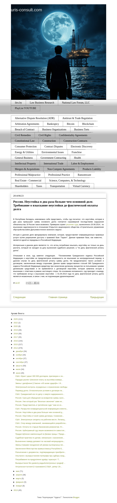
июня (18, 373)
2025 (16, 319)
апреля (19, 475)
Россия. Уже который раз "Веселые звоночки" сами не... (39, 401)
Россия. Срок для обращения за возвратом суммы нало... (40, 398)
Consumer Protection (26, 146)
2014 (16, 348)
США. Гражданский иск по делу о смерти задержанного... (40, 394)
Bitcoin (70, 123)
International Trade (53, 163)
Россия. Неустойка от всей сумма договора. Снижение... (39, 416)
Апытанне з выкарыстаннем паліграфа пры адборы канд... (40, 456)
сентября (20, 362)
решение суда (72, 224)
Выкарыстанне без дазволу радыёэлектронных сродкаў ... (40, 463)
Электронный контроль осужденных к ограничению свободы (41, 387)
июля (18, 369)
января (19, 486)
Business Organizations (54, 129)
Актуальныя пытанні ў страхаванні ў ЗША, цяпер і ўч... (38, 467)
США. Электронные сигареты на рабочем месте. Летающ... (40, 420)
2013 (16, 490)
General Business (24, 157)
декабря (19, 351)
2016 (16, 341)
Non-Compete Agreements (61, 169)
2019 (16, 330)
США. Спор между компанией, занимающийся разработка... (41, 423)
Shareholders (21, 186)
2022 (16, 323)
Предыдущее (97, 297)
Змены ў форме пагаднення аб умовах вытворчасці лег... (39, 445)
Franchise (77, 152)
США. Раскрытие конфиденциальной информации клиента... (41, 409)
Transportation (57, 186)
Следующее (19, 297)
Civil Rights (45, 135)
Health (77, 157)
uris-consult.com (26, 9)
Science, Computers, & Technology (67, 180)
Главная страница (58, 297)
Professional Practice (59, 174)
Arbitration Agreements (27, 123)
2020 (16, 326)
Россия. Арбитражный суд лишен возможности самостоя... (40, 430)
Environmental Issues (53, 152)
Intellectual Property (25, 163)
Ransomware (84, 174)
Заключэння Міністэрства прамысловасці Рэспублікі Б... (39, 449)
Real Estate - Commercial (28, 180)
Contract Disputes (53, 146)
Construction (49, 140)
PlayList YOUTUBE (25, 108)
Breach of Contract (24, 129)
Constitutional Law (25, 140)
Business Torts (81, 129)
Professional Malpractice (27, 174)
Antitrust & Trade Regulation (77, 118)
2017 (16, 337)
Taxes (39, 186)
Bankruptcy (53, 123)
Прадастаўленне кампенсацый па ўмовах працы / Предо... (40, 434)
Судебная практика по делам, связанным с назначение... (39, 438)
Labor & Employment (82, 163)
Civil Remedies (23, 135)
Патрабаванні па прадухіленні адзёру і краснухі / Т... (37, 459)
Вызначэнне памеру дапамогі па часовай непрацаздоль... (40, 441)
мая (18, 471)
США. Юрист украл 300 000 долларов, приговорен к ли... (39, 376)
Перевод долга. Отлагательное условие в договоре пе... (39, 391)
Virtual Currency (81, 186)
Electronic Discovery (81, 146)
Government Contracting (53, 157)
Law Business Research (42, 102)
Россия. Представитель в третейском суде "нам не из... (39, 405)
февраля (20, 482)
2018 (16, 333)
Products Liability (92, 169)
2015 (16, 344)
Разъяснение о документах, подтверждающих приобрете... (40, 452)
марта (19, 478)
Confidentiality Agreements (73, 135)
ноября (19, 355)
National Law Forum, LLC (76, 102)
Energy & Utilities (24, 152)
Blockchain (88, 123)
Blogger (76, 497)
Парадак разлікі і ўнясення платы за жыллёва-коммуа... (39, 380)
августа (19, 366)
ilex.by (18, 102)
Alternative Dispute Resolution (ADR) (35, 118)
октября (19, 358)
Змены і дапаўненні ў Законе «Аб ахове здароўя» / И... (38, 383)
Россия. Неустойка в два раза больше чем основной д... (39, 412)
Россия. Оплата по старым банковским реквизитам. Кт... (39, 427)
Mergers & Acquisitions (27, 169)
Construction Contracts (75, 140)
